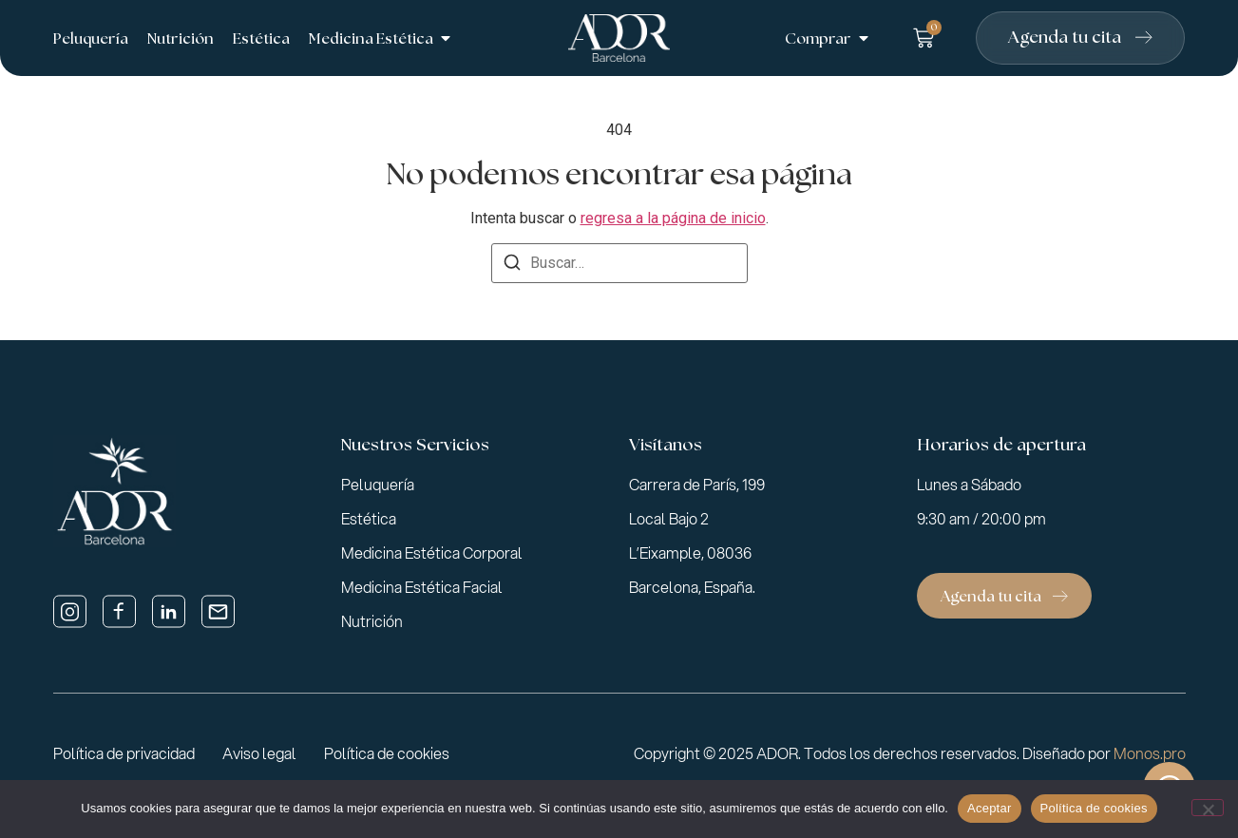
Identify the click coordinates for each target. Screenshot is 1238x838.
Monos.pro (1150, 753)
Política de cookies (1094, 808)
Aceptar (989, 808)
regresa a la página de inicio (673, 218)
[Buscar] (512, 265)
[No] (1207, 807)
